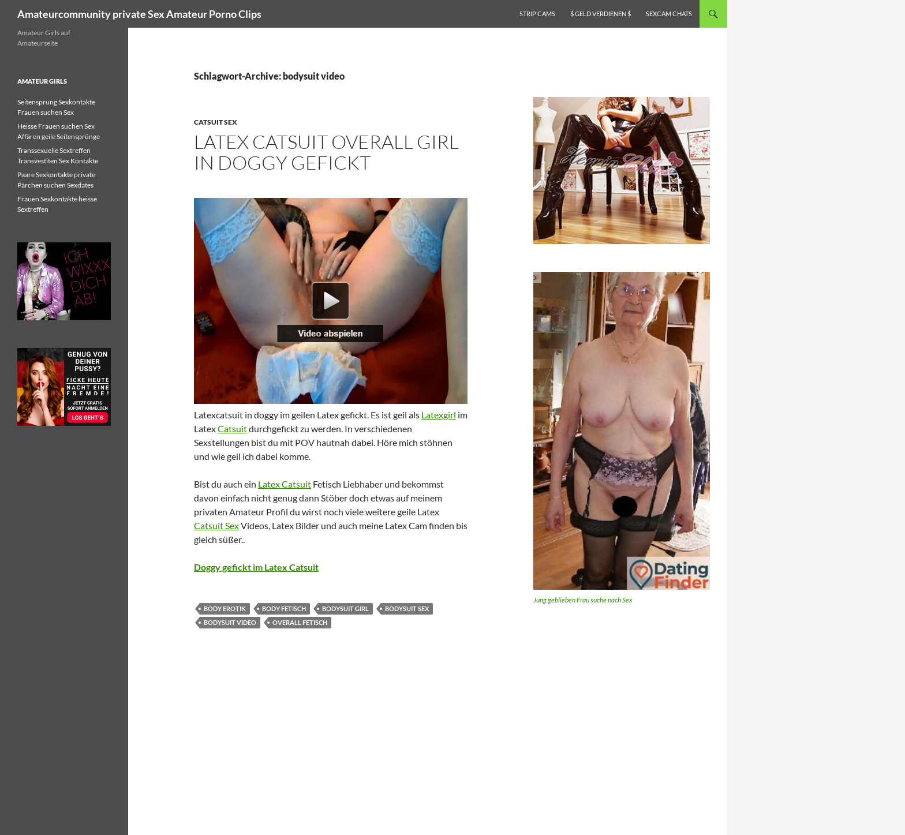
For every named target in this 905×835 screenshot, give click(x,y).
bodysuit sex (407, 608)
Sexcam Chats (669, 13)
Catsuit (232, 428)
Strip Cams (537, 13)
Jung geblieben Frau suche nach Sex (583, 600)
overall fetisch (299, 622)
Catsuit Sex (215, 122)
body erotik (225, 608)
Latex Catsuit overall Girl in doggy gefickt (326, 152)
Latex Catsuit (284, 483)
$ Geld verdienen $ (600, 13)
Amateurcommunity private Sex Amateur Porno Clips (139, 14)
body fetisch (284, 608)
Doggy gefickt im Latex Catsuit (256, 566)
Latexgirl (438, 414)
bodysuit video (230, 622)
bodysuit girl (345, 608)
